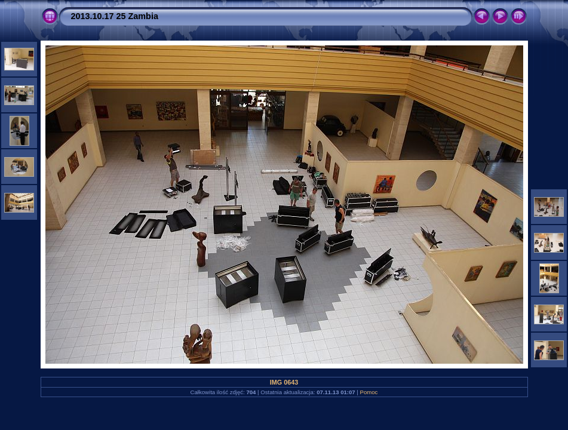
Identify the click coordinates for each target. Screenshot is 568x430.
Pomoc (369, 392)
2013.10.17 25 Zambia (114, 16)
